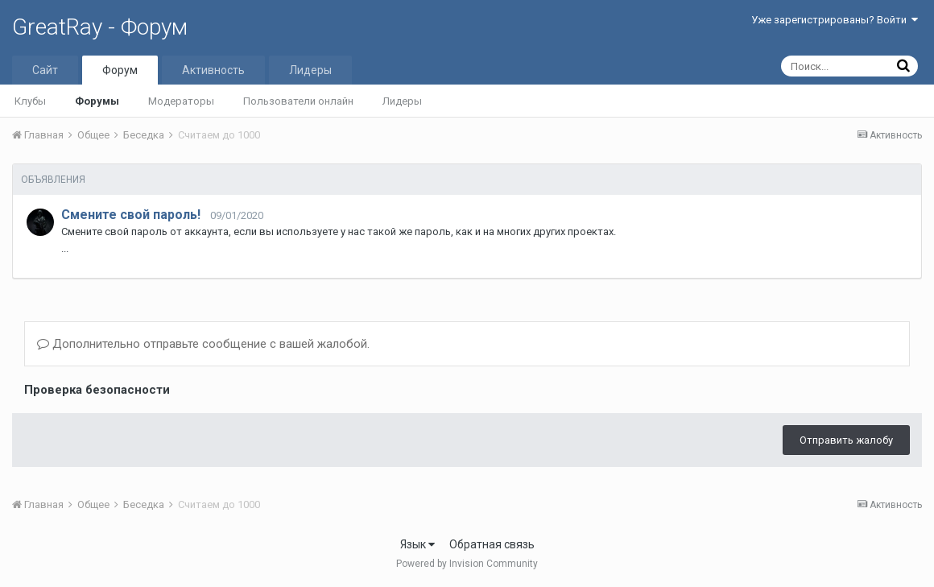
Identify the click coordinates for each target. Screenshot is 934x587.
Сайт (45, 70)
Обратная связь (492, 544)
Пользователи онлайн (298, 101)
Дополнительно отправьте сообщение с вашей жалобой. (203, 344)
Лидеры (402, 101)
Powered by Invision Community (467, 563)
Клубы (30, 101)
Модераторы (181, 101)
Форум (120, 70)
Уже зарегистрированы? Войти (834, 20)
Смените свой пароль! (130, 214)
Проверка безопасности (97, 389)
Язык (417, 544)
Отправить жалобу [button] (846, 440)
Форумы (97, 101)
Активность (213, 70)
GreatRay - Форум (100, 27)
